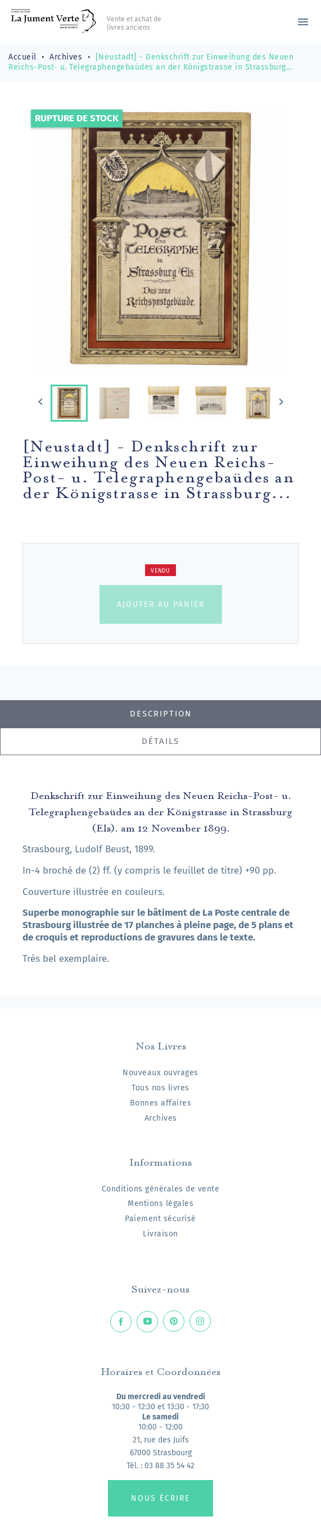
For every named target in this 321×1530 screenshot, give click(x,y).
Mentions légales (160, 1203)
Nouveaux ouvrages (160, 1072)
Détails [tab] (160, 741)
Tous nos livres (160, 1088)
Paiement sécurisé (160, 1218)
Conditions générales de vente (161, 1189)
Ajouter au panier (161, 604)
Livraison (160, 1234)
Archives (160, 1118)
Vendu (160, 571)
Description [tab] (161, 714)
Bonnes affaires (161, 1103)
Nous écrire (160, 1498)
